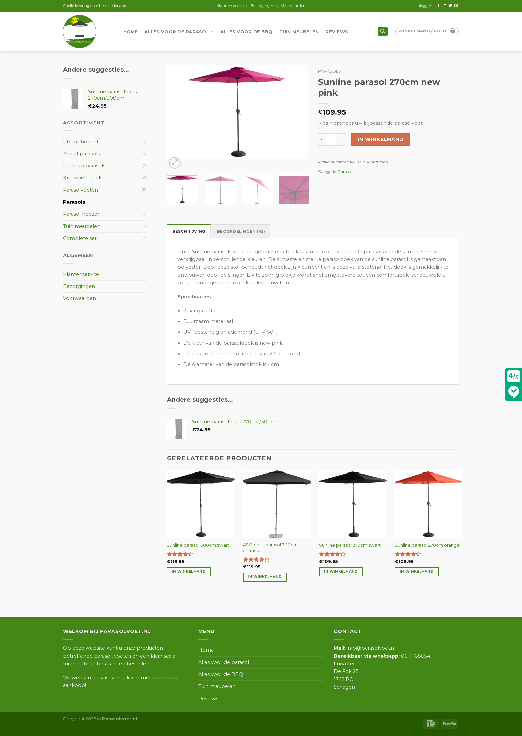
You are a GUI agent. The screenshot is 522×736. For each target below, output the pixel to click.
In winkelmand (381, 139)
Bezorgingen (262, 5)
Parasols (329, 71)
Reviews (336, 31)
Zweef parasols (81, 154)
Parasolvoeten (80, 190)
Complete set (80, 238)
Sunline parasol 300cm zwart (198, 545)
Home (130, 31)
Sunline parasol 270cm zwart (350, 545)
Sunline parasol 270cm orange (427, 545)
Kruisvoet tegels (82, 178)
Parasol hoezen (82, 214)
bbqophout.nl (80, 142)
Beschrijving (189, 231)
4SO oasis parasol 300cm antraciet (270, 547)
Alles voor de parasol (178, 31)
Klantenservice (230, 5)
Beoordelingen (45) (241, 231)
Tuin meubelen (299, 31)
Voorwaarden (293, 5)
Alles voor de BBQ (246, 31)
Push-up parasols (84, 166)
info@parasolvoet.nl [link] (364, 648)
